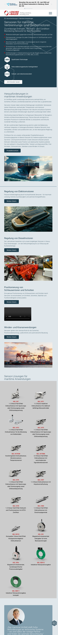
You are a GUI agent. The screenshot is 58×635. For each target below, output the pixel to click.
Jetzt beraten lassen (13, 82)
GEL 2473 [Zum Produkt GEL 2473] (16, 428)
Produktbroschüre (12, 150)
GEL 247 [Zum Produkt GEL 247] (16, 401)
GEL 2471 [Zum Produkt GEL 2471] (41, 401)
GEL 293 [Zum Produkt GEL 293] (41, 534)
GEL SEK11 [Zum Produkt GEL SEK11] (15, 591)
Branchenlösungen (12, 18)
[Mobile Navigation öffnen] (50, 13)
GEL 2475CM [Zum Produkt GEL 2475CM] (16, 454)
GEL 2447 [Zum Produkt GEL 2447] (41, 480)
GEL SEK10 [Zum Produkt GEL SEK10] (40, 562)
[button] (24, 8)
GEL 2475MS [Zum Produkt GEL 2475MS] (41, 454)
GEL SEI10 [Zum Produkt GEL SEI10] (15, 534)
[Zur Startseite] (17, 13)
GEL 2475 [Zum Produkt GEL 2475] (41, 428)
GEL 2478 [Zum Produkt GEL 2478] (16, 506)
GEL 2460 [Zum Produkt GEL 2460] (41, 506)
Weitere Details (11, 201)
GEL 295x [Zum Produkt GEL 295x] (16, 562)
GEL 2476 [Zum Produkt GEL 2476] (16, 480)
